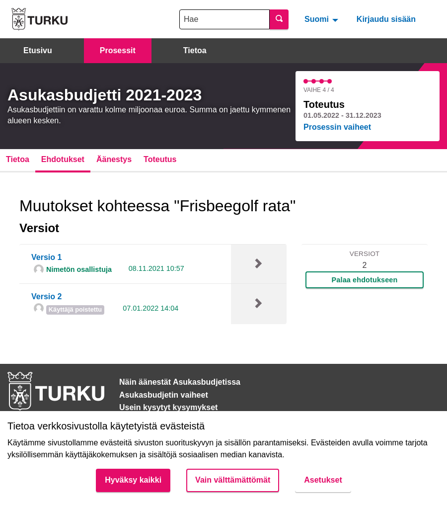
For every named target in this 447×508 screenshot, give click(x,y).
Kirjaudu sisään (386, 19)
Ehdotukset (62, 159)
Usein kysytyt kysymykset (168, 407)
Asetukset (323, 480)
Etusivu (37, 50)
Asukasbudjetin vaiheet (163, 395)
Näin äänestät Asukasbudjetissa (179, 382)
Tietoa (195, 50)
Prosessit (118, 50)
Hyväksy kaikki (133, 480)
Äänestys (114, 159)
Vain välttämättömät (232, 480)
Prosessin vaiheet (337, 127)
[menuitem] (322, 18)
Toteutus (160, 159)
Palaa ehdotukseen (365, 280)
